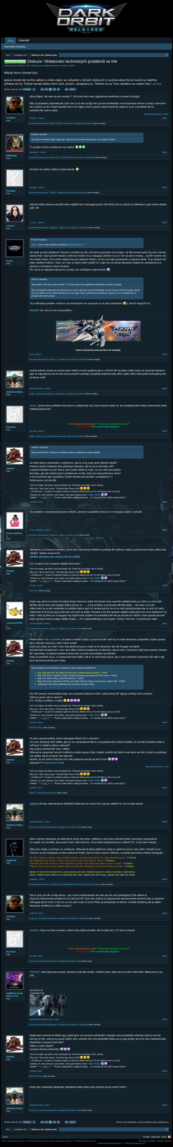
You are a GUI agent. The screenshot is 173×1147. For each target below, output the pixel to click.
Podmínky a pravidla (147, 1141)
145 (50, 89)
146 (54, 89)
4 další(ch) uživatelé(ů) (85, 157)
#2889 (164, 530)
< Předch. (27, 89)
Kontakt (146, 1137)
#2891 (164, 623)
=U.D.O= (10, 226)
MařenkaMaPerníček (71, 884)
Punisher (64, 66)
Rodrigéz (11, 190)
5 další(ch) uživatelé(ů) (91, 884)
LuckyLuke (33, 827)
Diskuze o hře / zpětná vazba (30, 66)
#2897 (164, 956)
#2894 (164, 822)
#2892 (164, 722)
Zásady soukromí (164, 1141)
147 (58, 89)
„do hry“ (157, 83)
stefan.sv (39, 436)
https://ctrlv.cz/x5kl (54, 762)
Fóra (10, 40)
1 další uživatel (73, 535)
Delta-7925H (94, 495)
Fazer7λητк (33, 591)
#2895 (164, 879)
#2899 (164, 1071)
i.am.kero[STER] (14, 624)
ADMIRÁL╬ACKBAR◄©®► (14, 994)
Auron (9, 261)
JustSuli (34, 930)
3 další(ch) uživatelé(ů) (78, 359)
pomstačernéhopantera (38, 123)
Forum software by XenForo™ (72, 1141)
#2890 (164, 586)
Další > (73, 89)
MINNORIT (11, 155)
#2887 (164, 431)
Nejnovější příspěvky (15, 46)
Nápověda (155, 1137)
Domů (164, 1137)
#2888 (164, 502)
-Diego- (32, 394)
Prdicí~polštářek (14, 534)
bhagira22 (68, 123)
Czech (5, 1137)
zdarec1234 (54, 157)
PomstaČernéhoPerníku (39, 884)
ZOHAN (10, 468)
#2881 (164, 118)
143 (42, 89)
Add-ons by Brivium (121, 1143)
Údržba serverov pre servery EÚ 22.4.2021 (55, 556)
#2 (111, 476)
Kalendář (24, 40)
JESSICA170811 (56, 123)
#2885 (164, 354)
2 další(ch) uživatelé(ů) (83, 123)
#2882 (164, 152)
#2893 (164, 788)
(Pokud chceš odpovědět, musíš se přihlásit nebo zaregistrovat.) (142, 1122)
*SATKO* (11, 118)
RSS (169, 1137)
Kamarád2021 (55, 884)
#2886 (164, 389)
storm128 (41, 793)
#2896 (164, 913)
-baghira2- (62, 228)
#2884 (164, 223)
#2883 (164, 187)
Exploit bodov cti (76, 245)
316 (66, 89)
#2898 (164, 1019)
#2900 (164, 1105)
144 (46, 89)
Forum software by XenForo (25, 1141)
